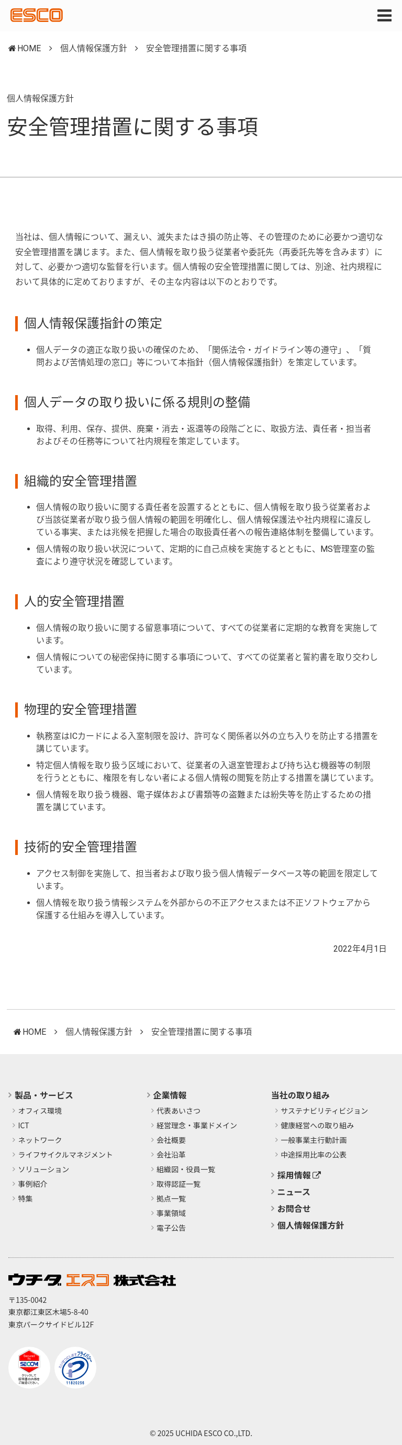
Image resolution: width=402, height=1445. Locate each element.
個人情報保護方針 (93, 48)
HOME (29, 48)
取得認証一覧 (178, 1184)
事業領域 (171, 1213)
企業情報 (170, 1095)
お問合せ (294, 1208)
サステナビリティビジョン (324, 1111)
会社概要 (171, 1140)
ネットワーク (40, 1140)
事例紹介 (33, 1184)
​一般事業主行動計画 (314, 1140)
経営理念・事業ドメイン (197, 1125)
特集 (25, 1199)
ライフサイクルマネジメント (65, 1155)
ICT (23, 1125)
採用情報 (299, 1175)
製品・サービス (44, 1095)
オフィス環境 (40, 1111)
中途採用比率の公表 (314, 1155)
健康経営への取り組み (317, 1125)
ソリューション (44, 1169)
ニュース (293, 1191)
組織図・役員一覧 (186, 1169)
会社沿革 (171, 1155)
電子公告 (171, 1228)
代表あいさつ (178, 1111)
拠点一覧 (171, 1199)
